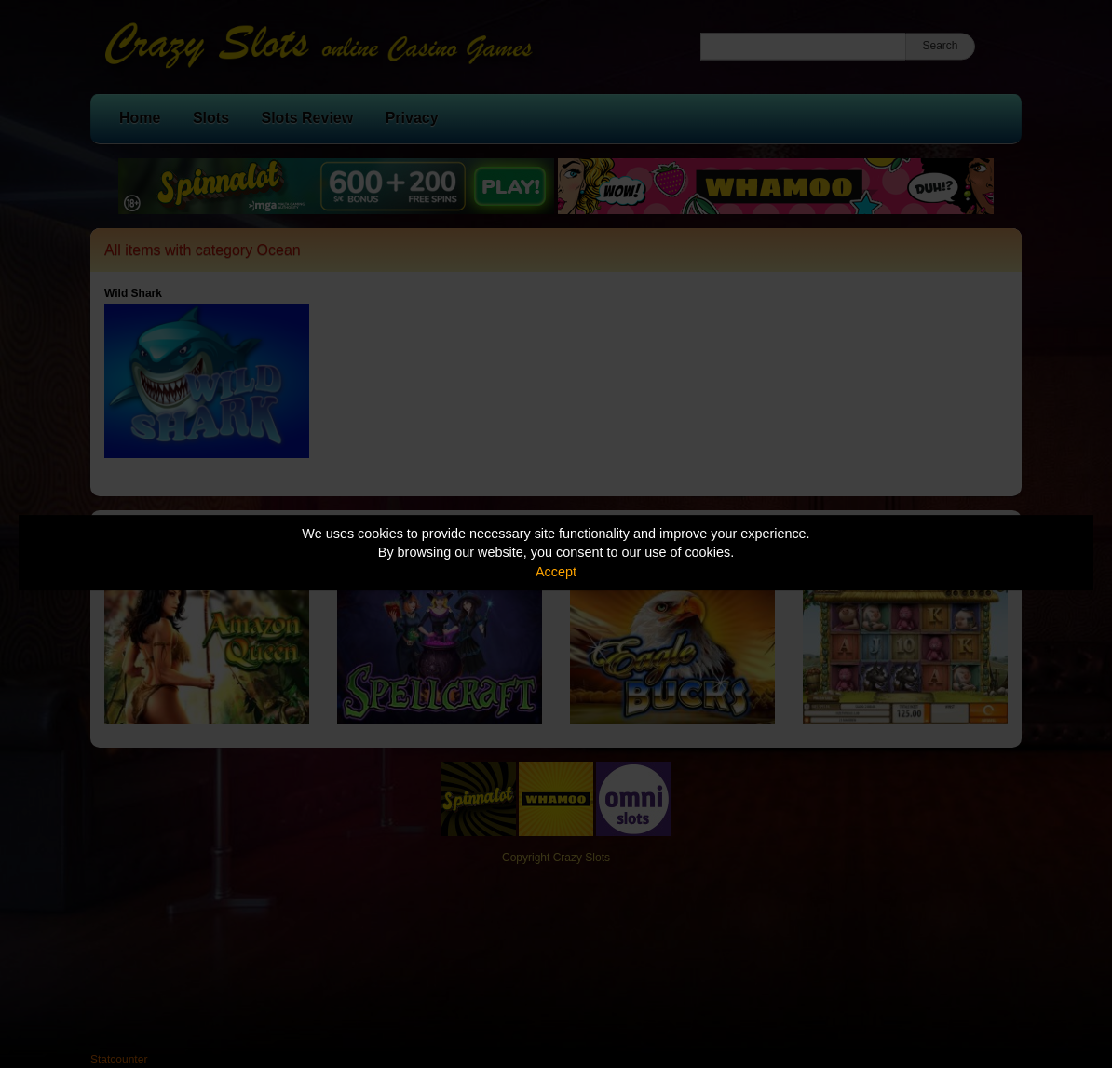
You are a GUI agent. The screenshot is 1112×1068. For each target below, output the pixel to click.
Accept (556, 571)
